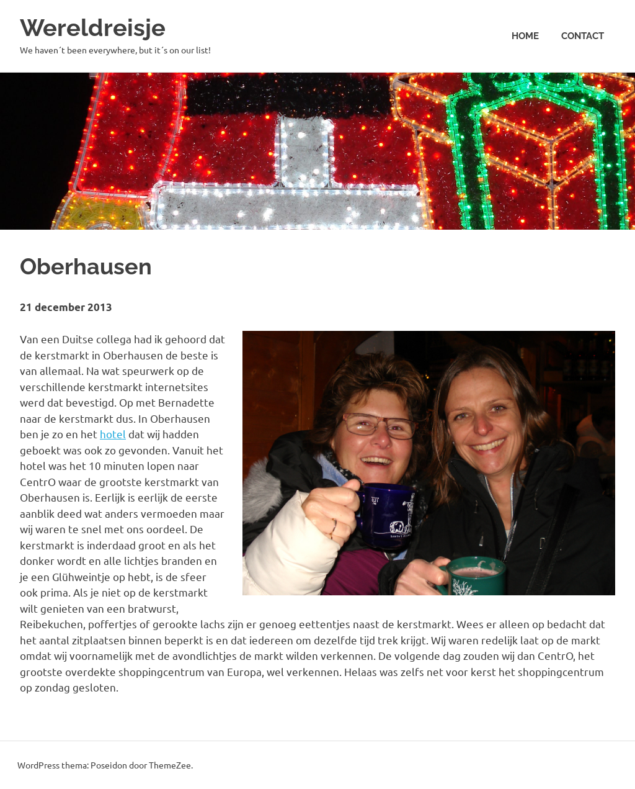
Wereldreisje (93, 28)
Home (525, 36)
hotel (113, 433)
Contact (582, 36)
